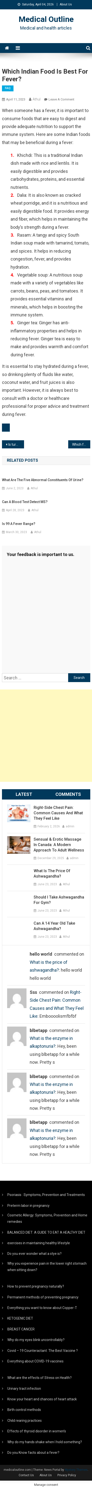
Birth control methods (24, 1410)
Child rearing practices (24, 1421)
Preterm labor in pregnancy (28, 1206)
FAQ (8, 88)
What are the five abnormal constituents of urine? (42, 480)
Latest (24, 794)
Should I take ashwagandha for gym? (59, 900)
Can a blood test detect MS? (25, 502)
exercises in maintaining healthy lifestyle (38, 1243)
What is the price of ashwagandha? (52, 873)
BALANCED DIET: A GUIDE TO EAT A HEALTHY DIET (46, 1232)
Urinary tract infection (24, 1389)
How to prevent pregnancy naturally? (35, 1286)
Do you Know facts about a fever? (33, 1453)
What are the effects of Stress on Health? (39, 1378)
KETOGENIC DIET (20, 1318)
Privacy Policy (66, 1475)
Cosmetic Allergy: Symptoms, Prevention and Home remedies (47, 1218)
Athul (36, 99)
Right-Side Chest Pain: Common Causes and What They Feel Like (58, 813)
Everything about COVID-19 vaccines (35, 1361)
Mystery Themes (76, 1470)
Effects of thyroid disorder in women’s (36, 1431)
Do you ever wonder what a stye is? (34, 1254)
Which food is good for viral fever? (81, 444)
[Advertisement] (46, 735)
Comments (68, 794)
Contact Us (26, 1475)
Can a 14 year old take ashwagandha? (54, 926)
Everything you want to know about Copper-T (42, 1308)
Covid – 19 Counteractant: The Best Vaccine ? (42, 1351)
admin (70, 826)
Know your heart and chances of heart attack (42, 1399)
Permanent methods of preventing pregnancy (43, 1297)
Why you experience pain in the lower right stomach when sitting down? (47, 1266)
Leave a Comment (61, 99)
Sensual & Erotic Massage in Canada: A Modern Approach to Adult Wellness (59, 844)
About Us (66, 4)
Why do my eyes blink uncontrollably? (36, 1340)
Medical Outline (46, 19)
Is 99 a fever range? (18, 524)
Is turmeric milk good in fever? (16, 444)
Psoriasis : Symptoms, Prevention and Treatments (46, 1195)
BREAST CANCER (21, 1329)
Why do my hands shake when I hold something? (44, 1442)
